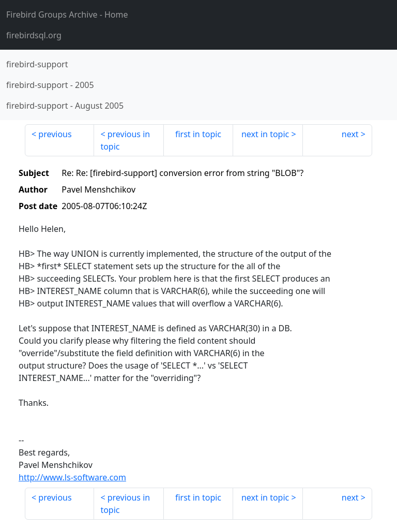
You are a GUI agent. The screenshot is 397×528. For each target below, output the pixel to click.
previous (54, 134)
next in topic (265, 134)
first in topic (198, 134)
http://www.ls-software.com (72, 477)
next (350, 134)
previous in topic (125, 140)
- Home (67, 14)
